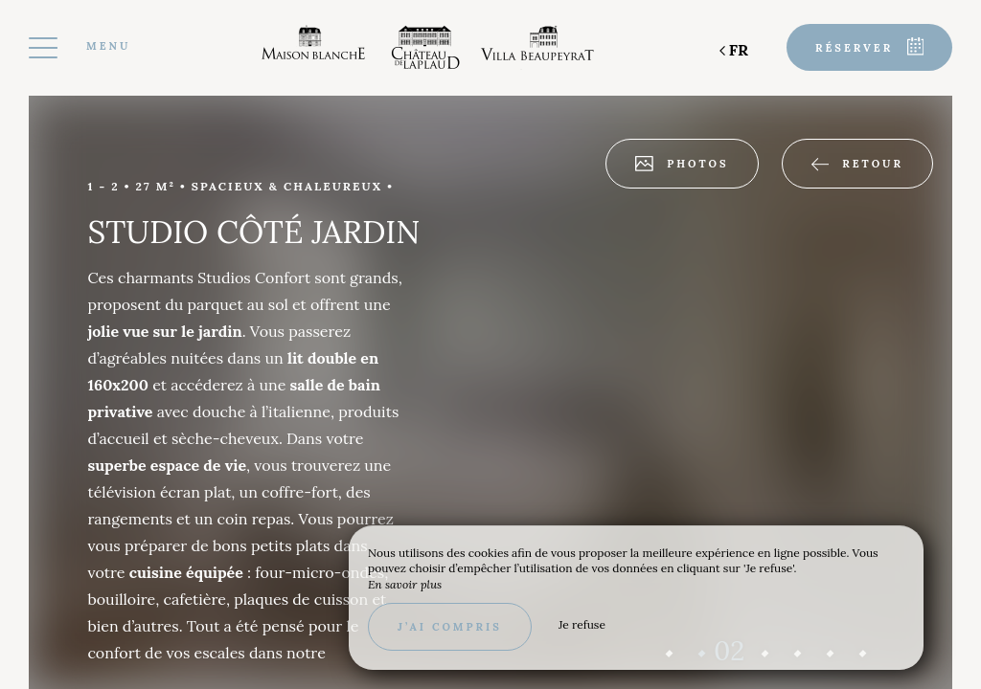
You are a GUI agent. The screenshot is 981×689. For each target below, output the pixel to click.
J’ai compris (450, 626)
